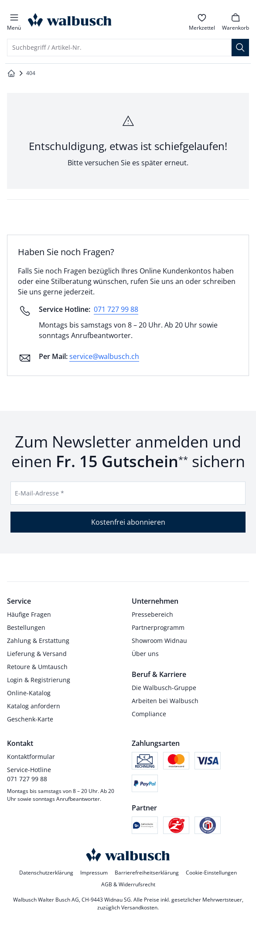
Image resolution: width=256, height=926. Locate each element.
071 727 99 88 (116, 309)
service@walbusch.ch (104, 356)
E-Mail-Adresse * (39, 493)
